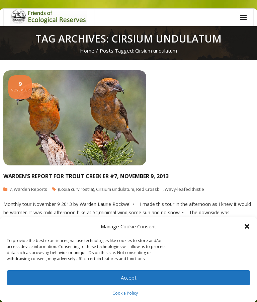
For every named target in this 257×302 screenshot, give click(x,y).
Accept (129, 277)
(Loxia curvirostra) (76, 189)
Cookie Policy (125, 293)
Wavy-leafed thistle (184, 189)
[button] (247, 226)
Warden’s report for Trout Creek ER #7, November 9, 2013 (86, 176)
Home (87, 50)
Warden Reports (30, 189)
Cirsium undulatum (115, 189)
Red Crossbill (149, 189)
